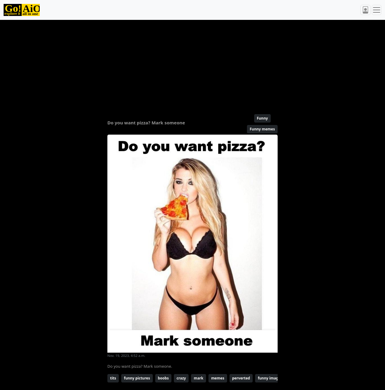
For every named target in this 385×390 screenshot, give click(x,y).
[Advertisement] (192, 64)
